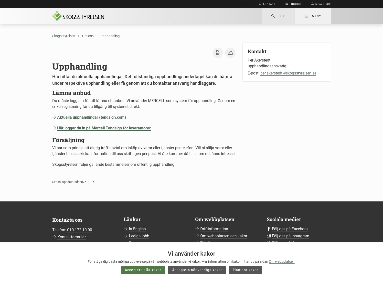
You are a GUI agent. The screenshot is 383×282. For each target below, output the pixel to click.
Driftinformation (214, 229)
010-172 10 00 (79, 230)
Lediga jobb (139, 236)
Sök (278, 16)
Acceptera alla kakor (143, 270)
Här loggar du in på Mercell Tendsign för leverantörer (104, 128)
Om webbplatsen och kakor (223, 236)
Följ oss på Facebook (290, 229)
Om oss (88, 36)
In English (137, 229)
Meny (313, 16)
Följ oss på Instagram (290, 236)
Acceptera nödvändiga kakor (197, 270)
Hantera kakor (245, 270)
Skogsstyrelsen (63, 36)
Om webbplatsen (282, 261)
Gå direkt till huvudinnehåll (230, 4)
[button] (218, 53)
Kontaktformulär (71, 237)
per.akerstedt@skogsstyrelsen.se (288, 73)
